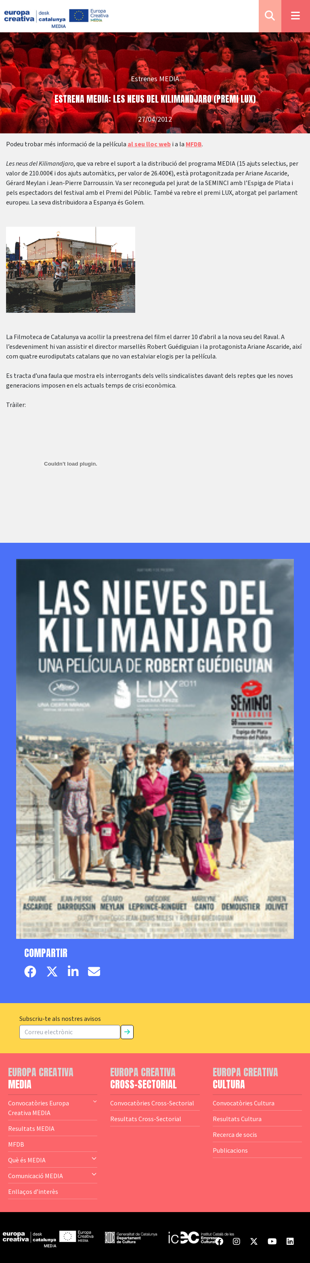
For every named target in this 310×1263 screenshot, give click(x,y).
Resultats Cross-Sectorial (145, 1119)
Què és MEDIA (52, 1159)
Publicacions (230, 1150)
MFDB (194, 144)
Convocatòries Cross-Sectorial (152, 1103)
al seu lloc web (149, 144)
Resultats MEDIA (31, 1128)
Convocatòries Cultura (243, 1103)
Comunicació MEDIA (52, 1175)
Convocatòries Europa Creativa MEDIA (52, 1107)
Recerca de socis (235, 1134)
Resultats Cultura (237, 1119)
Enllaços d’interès (33, 1191)
